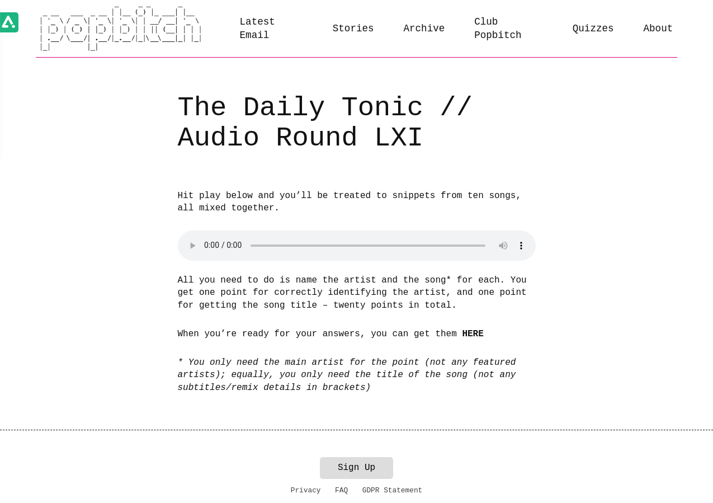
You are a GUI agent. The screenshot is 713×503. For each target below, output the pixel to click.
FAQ (341, 490)
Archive (424, 28)
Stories (353, 28)
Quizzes (593, 28)
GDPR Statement (392, 490)
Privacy (306, 490)
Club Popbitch (497, 28)
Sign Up (356, 468)
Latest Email (257, 28)
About (658, 28)
